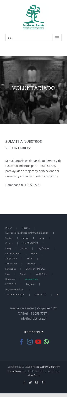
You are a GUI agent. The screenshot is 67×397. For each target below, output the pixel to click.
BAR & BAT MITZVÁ (35, 268)
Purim (34, 253)
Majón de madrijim (14, 289)
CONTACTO (40, 294)
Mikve (25, 237)
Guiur (41, 237)
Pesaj (8, 248)
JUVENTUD (10, 284)
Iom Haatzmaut (13, 253)
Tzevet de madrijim (14, 294)
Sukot (30, 258)
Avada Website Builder (44, 366)
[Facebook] (21, 342)
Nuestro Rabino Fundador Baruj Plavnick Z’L (26, 232)
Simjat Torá (11, 258)
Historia (26, 227)
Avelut (23, 273)
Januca (24, 248)
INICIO (8, 227)
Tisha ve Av (11, 263)
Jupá (7, 273)
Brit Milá (31, 263)
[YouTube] (38, 342)
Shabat (8, 237)
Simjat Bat (10, 268)
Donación (10, 279)
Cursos (8, 243)
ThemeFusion (15, 371)
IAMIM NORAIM (30, 243)
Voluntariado (31, 279)
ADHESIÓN (41, 273)
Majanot (30, 284)
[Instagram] (30, 342)
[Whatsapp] (46, 342)
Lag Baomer (44, 248)
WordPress (33, 375)
